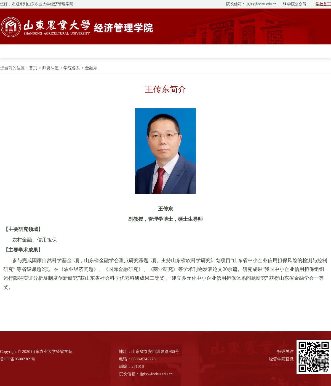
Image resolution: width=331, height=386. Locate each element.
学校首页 (323, 4)
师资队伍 (50, 68)
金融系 (91, 68)
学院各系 (71, 68)
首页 (33, 68)
